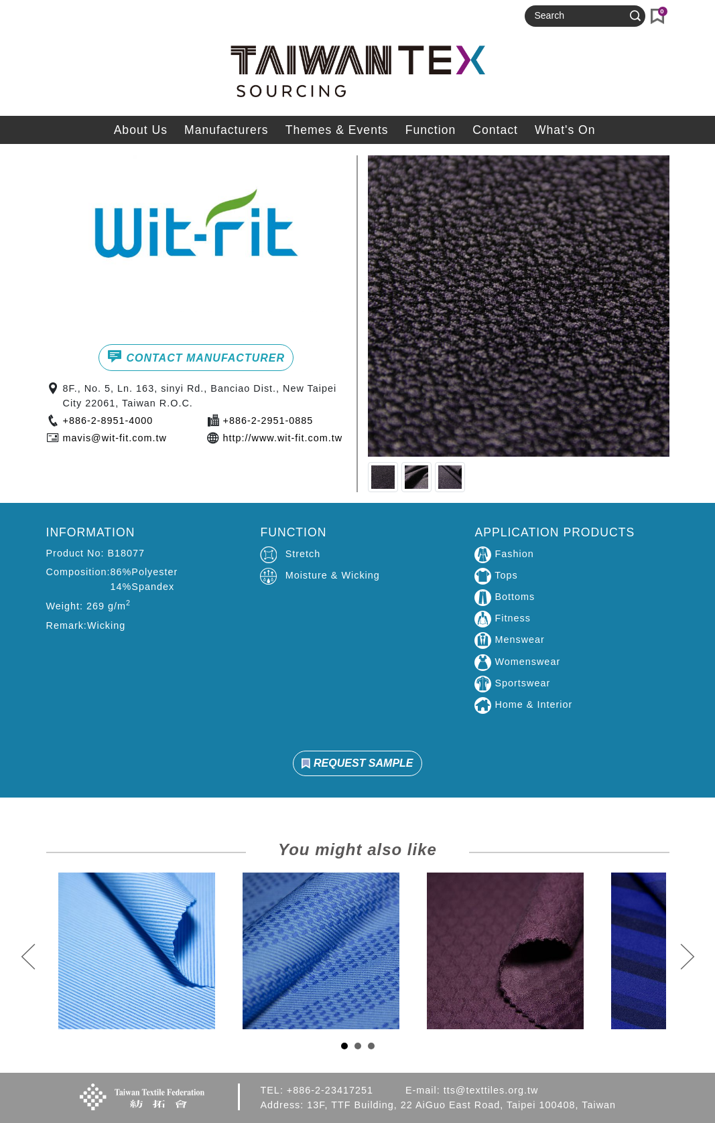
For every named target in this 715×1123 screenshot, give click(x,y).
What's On (565, 130)
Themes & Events (337, 130)
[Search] (579, 16)
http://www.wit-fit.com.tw (283, 438)
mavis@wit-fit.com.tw (115, 438)
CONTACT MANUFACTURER (196, 356)
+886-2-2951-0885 (268, 420)
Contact (495, 130)
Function (430, 130)
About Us (141, 130)
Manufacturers (226, 130)
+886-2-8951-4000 (108, 420)
